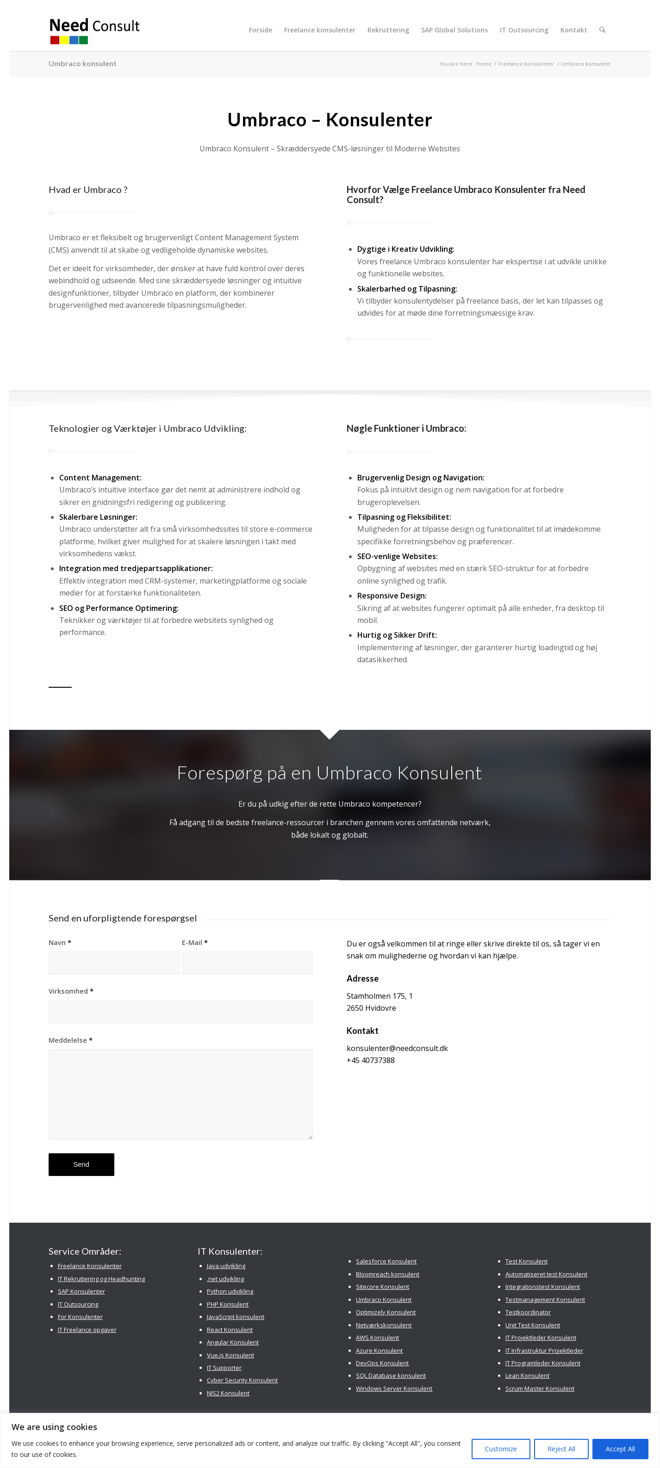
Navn (60, 942)
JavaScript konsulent (235, 1316)
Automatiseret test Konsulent (546, 1274)
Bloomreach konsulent (387, 1274)
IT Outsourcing (78, 1304)
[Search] (602, 30)
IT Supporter (224, 1367)
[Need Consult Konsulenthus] (95, 30)
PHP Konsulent (228, 1304)
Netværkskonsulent (383, 1325)
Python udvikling (230, 1291)
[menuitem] (261, 30)
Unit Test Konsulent (532, 1325)
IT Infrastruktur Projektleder (544, 1350)
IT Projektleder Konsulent (540, 1337)
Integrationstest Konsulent (542, 1286)
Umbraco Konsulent (383, 1299)
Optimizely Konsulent (386, 1312)
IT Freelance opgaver (87, 1329)
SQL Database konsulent (391, 1375)
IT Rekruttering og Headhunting (101, 1279)
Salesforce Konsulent (386, 1261)
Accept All (620, 1448)
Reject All (561, 1448)
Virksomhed (71, 990)
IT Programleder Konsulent (542, 1363)
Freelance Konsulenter (90, 1266)
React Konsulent (230, 1329)
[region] (330, 1440)
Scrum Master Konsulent (539, 1388)
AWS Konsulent (377, 1337)
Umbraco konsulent (83, 63)
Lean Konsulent (527, 1375)
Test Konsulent (526, 1261)
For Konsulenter (80, 1316)
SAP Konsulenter (81, 1291)
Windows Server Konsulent (394, 1388)
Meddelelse (71, 1040)
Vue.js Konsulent (230, 1355)
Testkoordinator (528, 1312)
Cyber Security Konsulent (242, 1380)
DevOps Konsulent (382, 1363)
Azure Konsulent (379, 1350)
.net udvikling (225, 1279)
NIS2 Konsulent (228, 1393)
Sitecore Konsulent (382, 1286)
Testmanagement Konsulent (545, 1299)
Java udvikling (226, 1266)
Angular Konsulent (233, 1342)
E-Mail (195, 942)
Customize (501, 1448)
